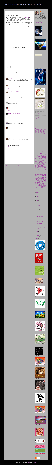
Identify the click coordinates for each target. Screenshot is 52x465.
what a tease (37, 183)
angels (43, 128)
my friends (38, 158)
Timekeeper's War (37, 178)
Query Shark (37, 114)
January (38, 236)
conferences (37, 139)
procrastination (42, 166)
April (38, 232)
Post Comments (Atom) (13, 167)
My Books (16, 7)
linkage (36, 154)
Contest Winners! (39, 223)
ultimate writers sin (40, 180)
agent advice (37, 126)
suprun (29, 462)
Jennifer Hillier (10, 91)
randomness (40, 168)
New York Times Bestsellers (39, 119)
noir (42, 162)
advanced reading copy (43, 125)
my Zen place (37, 160)
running (39, 170)
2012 (37, 201)
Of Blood (42, 163)
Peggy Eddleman (10, 138)
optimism (44, 163)
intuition (43, 152)
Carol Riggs (10, 78)
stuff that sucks (37, 174)
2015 (37, 197)
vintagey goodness (42, 182)
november (36, 163)
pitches (39, 166)
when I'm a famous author (40, 184)
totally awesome (38, 179)
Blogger (34, 462)
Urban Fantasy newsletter (25, 17)
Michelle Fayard (8, 68)
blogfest (39, 132)
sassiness (42, 170)
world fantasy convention (42, 185)
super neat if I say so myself (40, 175)
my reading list (44, 158)
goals (40, 147)
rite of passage (43, 169)
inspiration (42, 151)
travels (42, 179)
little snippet (39, 155)
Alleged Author (10, 107)
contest (9, 73)
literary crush (39, 154)
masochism (36, 157)
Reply (9, 88)
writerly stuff (41, 186)
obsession (39, 163)
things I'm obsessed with (38, 177)
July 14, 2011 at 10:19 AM (16, 107)
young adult (44, 186)
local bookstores (43, 155)
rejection (39, 169)
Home (7, 7)
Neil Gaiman (44, 160)
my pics (40, 158)
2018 (37, 193)
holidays (37, 150)
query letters (44, 167)
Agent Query (37, 117)
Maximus (39, 157)
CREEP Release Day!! (40, 226)
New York (40, 162)
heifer (41, 149)
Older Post (31, 165)
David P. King (10, 113)
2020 (37, 191)
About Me (11, 7)
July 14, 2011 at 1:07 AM (16, 91)
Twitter (36, 180)
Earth (45, 142)
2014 (37, 199)
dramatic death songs (38, 142)
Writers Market (37, 113)
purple (40, 167)
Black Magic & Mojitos (41, 131)
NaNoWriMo (41, 160)
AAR (36, 118)
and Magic (41, 128)
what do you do (41, 183)
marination (36, 156)
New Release (43, 161)
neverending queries (38, 161)
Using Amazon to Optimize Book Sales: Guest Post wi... (41, 219)
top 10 (45, 178)
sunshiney (41, 174)
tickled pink (12, 73)
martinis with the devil (42, 156)
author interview (40, 130)
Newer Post (8, 165)
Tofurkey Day (42, 178)
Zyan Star (36, 187)
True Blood (44, 179)
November (38, 205)
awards (43, 130)
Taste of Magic (42, 176)
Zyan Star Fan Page (23, 7)
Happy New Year (41, 148)
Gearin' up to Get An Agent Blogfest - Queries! (40, 222)
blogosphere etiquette (43, 132)
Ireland (44, 152)
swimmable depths (37, 176)
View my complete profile (38, 22)
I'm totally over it (37, 151)
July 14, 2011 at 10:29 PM (17, 138)
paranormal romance (40, 164)
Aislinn (44, 127)
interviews (40, 152)
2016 (37, 196)
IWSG (41, 153)
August (38, 209)
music (41, 157)
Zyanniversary (41, 187)
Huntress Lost (44, 150)
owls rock (36, 164)
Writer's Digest (36, 186)
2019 (37, 192)
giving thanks (37, 147)
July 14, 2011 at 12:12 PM (17, 127)
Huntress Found (41, 150)
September (38, 208)
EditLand (37, 143)
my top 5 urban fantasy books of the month (40, 159)
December (38, 204)
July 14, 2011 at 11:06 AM (16, 113)
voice (45, 182)
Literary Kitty (43, 154)
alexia (41, 11)
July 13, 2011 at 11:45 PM (15, 78)
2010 (37, 238)
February (38, 235)
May (37, 231)
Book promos (37, 133)
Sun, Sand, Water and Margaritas (41, 224)
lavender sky (44, 153)
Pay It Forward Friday (38, 165)
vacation (39, 182)
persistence (43, 165)
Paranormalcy (44, 164)
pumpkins (38, 167)
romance (36, 170)
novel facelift (44, 162)
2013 (37, 200)
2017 (37, 195)
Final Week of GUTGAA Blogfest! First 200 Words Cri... (41, 217)
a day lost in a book (37, 125)
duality (43, 142)
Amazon (39, 128)
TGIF (45, 176)
